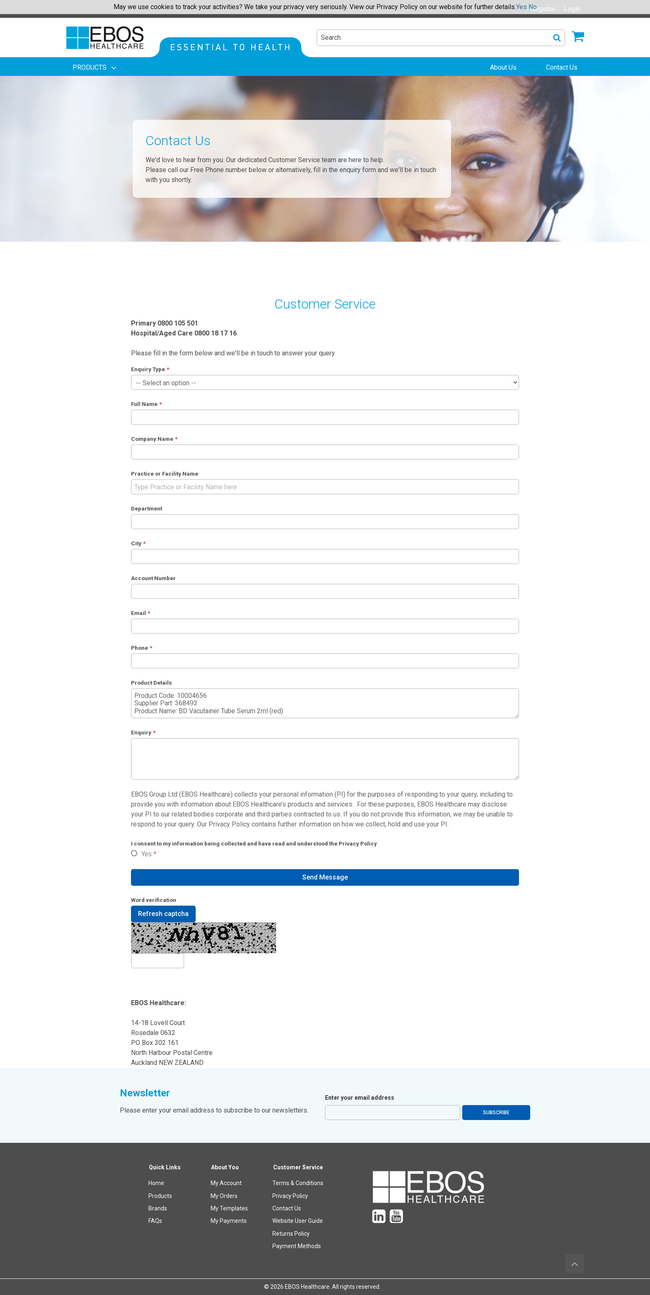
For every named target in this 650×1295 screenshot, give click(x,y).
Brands (157, 1208)
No (533, 7)
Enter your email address (359, 1097)
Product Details (151, 682)
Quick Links (165, 1167)
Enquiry (141, 732)
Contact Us (286, 1208)
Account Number (153, 578)
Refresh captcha (163, 914)
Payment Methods (296, 1246)
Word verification (153, 900)
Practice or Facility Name (164, 473)
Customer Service (298, 1167)
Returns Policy (291, 1233)
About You (225, 1167)
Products (160, 1196)
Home (156, 1183)
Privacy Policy (229, 824)
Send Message (325, 877)
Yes (146, 854)
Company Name (152, 438)
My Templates (229, 1208)
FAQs (155, 1220)
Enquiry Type (148, 369)
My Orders (224, 1196)
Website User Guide (297, 1220)
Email (138, 613)
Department (146, 508)
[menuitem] (95, 67)
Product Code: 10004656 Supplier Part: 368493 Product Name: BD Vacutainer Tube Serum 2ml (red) (325, 703)
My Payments (229, 1220)
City (136, 543)
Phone (139, 647)
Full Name (144, 404)
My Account (226, 1183)
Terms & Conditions (297, 1183)
